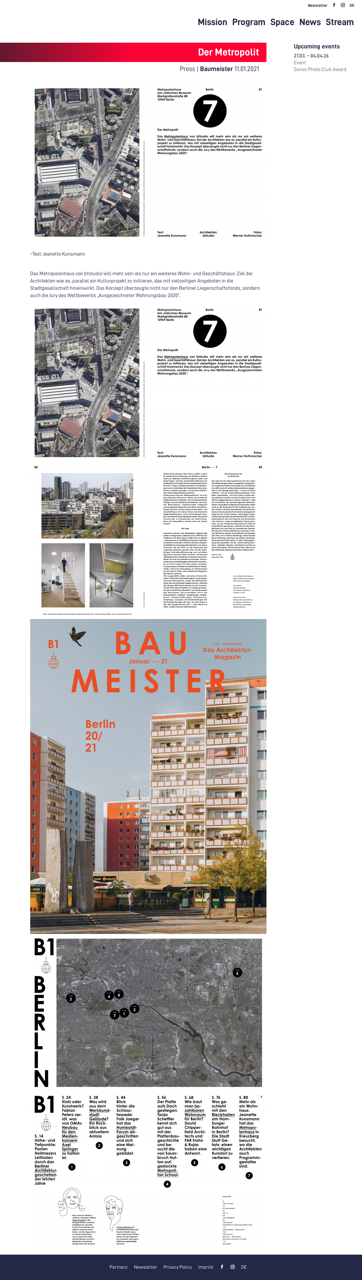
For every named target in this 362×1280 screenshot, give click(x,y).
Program (248, 23)
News (310, 23)
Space (282, 23)
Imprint (207, 1266)
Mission (212, 23)
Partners (117, 1266)
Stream (340, 23)
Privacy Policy (178, 1266)
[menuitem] (352, 7)
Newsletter (317, 6)
